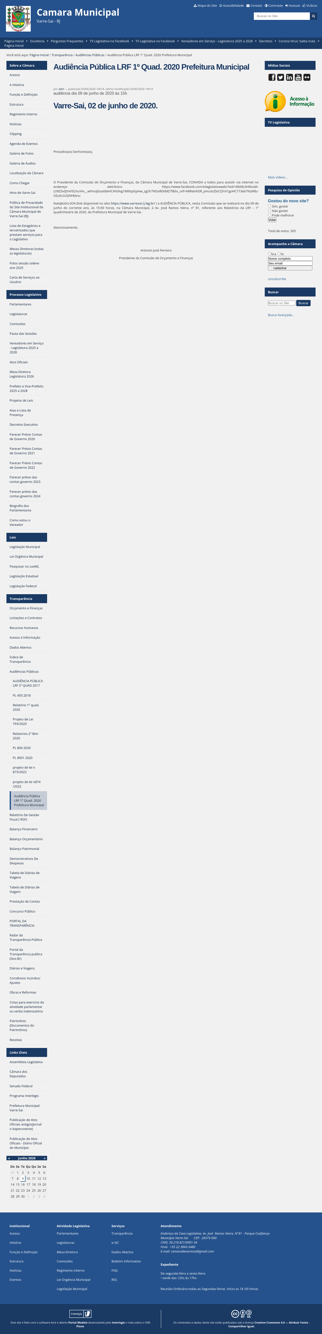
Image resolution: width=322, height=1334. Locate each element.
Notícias (16, 1270)
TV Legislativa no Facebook (109, 41)
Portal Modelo (78, 1322)
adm (61, 89)
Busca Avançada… (281, 315)
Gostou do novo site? (288, 201)
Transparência (62, 55)
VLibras (311, 5)
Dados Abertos (122, 1252)
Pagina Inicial (14, 45)
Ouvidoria (37, 41)
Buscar (273, 292)
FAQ (115, 1270)
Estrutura (17, 1261)
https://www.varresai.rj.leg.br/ (133, 203)
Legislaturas (65, 1242)
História (15, 1242)
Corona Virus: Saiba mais (297, 41)
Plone (80, 1326)
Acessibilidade (233, 5)
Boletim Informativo (126, 1261)
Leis (13, 537)
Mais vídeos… (278, 177)
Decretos (265, 41)
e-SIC (115, 1242)
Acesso (15, 1233)
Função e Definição (24, 1252)
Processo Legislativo (25, 294)
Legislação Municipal (72, 1289)
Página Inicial (14, 41)
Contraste (275, 5)
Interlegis (118, 1322)
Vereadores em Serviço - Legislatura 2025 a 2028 (217, 41)
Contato (257, 5)
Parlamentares (67, 1233)
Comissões (65, 1261)
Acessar (294, 5)
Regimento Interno (71, 1270)
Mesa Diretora (67, 1252)
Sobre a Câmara (22, 65)
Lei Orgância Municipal (73, 1279)
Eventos (15, 1279)
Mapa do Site (207, 5)
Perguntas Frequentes (67, 41)
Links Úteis (18, 1052)
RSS (114, 1279)
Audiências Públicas (89, 55)
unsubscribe (277, 279)
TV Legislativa (279, 122)
